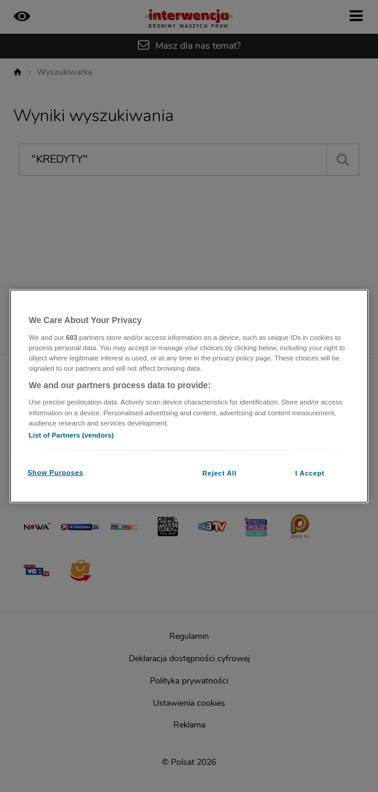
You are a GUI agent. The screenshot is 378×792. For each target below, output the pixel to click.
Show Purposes (56, 472)
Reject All (219, 472)
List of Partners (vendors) (71, 434)
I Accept (310, 472)
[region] (189, 396)
